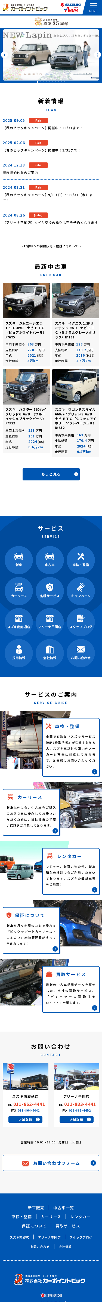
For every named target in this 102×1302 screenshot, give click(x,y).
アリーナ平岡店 (49, 1237)
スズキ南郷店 (19, 1237)
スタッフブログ (81, 1237)
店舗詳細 (29, 1119)
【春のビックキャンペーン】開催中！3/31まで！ (42, 150)
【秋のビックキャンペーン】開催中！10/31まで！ (43, 127)
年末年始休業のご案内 (20, 172)
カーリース (51, 1216)
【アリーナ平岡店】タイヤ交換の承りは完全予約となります (50, 222)
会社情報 (65, 1246)
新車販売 (36, 1207)
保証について (34, 1226)
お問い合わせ (40, 1246)
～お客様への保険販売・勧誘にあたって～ (51, 246)
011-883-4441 (80, 1104)
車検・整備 (21, 1216)
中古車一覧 (63, 1207)
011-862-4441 (29, 1104)
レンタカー (80, 1216)
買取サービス (67, 1226)
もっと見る (59, 474)
